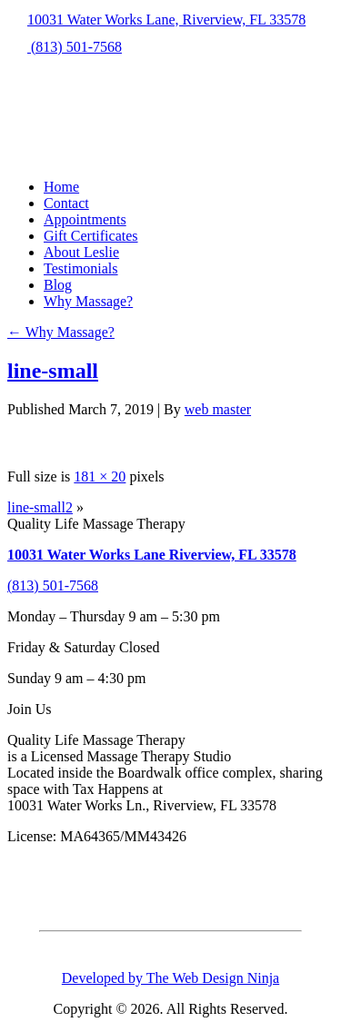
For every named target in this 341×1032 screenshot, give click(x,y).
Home (61, 186)
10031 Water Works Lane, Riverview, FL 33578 (156, 19)
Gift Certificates (91, 235)
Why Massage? (88, 301)
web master (218, 409)
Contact (66, 203)
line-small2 (40, 507)
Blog (58, 285)
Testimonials (81, 268)
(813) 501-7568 (64, 47)
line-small (52, 370)
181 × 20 (99, 476)
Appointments (85, 219)
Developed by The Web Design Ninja (170, 978)
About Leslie (81, 252)
